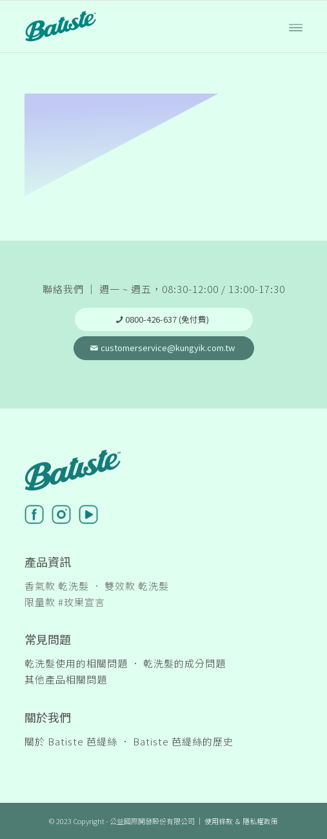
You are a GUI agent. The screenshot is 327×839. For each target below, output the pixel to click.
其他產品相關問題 (66, 679)
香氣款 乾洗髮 (57, 585)
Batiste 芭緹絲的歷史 (183, 741)
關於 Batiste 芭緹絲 (71, 741)
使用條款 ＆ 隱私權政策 (241, 821)
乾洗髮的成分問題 (184, 663)
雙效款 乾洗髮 (136, 585)
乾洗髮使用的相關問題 (76, 663)
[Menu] (295, 26)
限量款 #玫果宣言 (65, 602)
